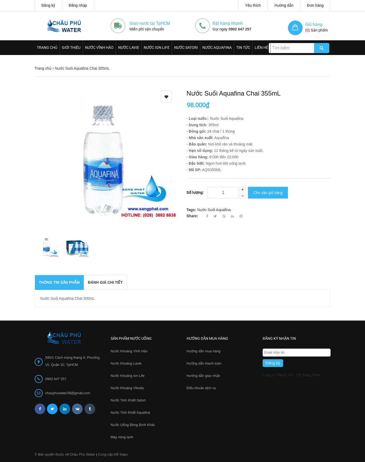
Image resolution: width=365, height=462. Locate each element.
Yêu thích (253, 5)
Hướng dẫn (283, 5)
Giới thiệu (71, 47)
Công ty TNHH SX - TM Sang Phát (291, 375)
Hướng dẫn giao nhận (203, 376)
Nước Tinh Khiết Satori (128, 400)
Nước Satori (186, 47)
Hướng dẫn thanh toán (204, 363)
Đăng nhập (78, 5)
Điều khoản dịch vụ (201, 388)
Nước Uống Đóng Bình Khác (133, 425)
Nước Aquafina (217, 47)
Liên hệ (261, 47)
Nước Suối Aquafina (214, 209)
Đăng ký (48, 5)
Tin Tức (243, 47)
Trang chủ (47, 47)
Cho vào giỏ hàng (268, 192)
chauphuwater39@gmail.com (67, 393)
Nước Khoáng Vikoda (127, 388)
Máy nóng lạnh (122, 437)
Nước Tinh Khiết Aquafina (130, 412)
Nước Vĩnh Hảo (99, 47)
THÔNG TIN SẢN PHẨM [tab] (59, 282)
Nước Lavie (128, 47)
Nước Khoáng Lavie (126, 363)
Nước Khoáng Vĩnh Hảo (129, 351)
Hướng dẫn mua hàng (203, 351)
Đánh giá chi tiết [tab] (105, 282)
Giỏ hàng (313, 24)
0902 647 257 (239, 29)
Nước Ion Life (157, 47)
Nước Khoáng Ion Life (128, 376)
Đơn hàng (315, 5)
